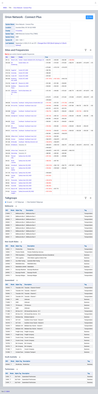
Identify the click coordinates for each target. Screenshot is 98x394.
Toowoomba (14, 102)
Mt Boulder (14, 142)
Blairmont (13, 183)
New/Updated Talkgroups (35, 202)
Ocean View (14, 130)
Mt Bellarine (14, 145)
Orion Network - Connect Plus (22, 8)
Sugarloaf (13, 70)
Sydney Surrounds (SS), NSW (26, 191)
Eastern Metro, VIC (23, 62)
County (21, 57)
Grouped (9, 202)
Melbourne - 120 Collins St (14, 92)
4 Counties (19, 30)
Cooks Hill (14, 76)
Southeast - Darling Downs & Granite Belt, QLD (31, 102)
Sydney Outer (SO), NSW (25, 175)
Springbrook (14, 116)
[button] (95, 3)
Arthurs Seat (14, 150)
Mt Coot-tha (14, 105)
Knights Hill (14, 83)
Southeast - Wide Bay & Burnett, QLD (28, 142)
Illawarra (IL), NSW (23, 83)
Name (12, 57)
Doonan (13, 139)
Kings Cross (14, 172)
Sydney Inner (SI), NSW (25, 156)
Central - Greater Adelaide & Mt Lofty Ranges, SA (31, 60)
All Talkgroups (19, 202)
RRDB (5, 8)
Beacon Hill (14, 188)
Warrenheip (14, 153)
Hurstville (13, 185)
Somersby (13, 73)
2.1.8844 (7, 391)
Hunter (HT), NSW (23, 70)
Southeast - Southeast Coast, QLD (27, 105)
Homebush (14, 165)
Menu (89, 17)
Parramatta (14, 180)
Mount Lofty (14, 60)
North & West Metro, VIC (25, 90)
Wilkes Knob (14, 136)
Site (7, 57)
